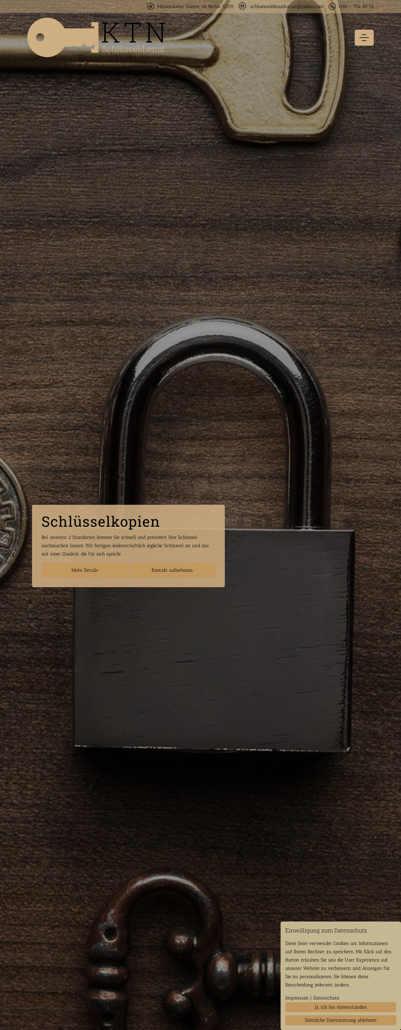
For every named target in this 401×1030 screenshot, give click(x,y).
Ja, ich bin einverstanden (341, 1007)
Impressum (297, 998)
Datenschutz (326, 998)
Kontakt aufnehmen (172, 570)
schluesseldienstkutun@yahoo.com (287, 6)
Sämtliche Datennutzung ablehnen (341, 1020)
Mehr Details (84, 570)
